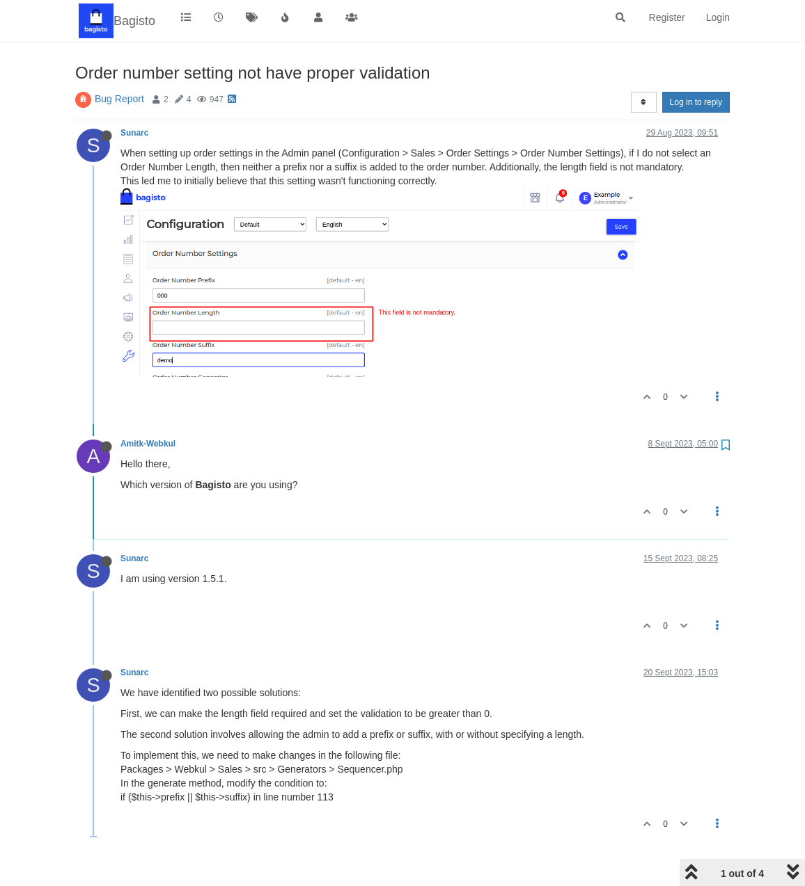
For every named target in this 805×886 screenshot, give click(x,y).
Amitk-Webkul (147, 444)
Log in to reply (696, 102)
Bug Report (119, 98)
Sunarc (134, 133)
